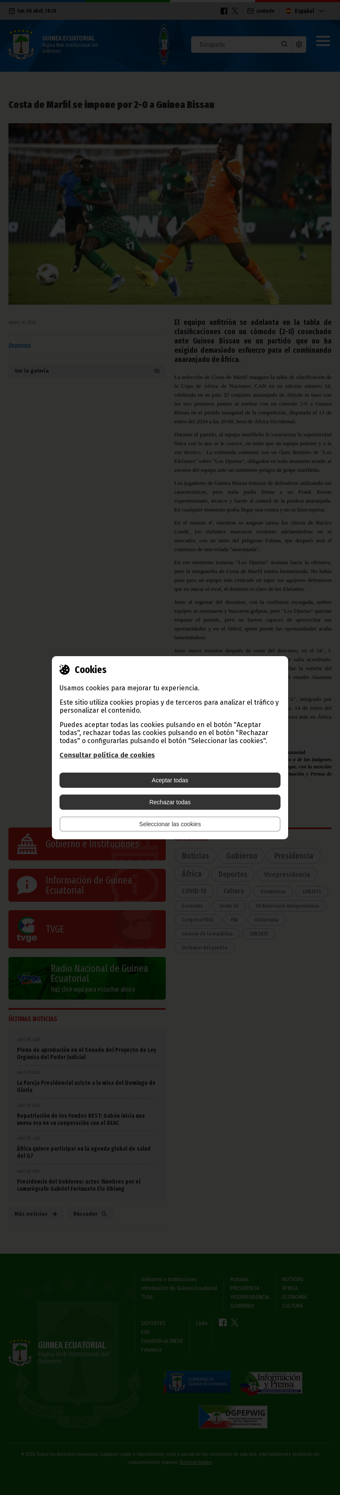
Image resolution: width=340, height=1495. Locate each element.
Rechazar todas (170, 802)
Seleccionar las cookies (170, 824)
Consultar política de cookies (107, 755)
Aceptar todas (170, 780)
